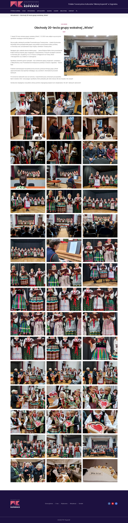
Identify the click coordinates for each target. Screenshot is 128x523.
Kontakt (81, 503)
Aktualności (73, 503)
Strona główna (49, 503)
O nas (57, 503)
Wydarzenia (64, 503)
